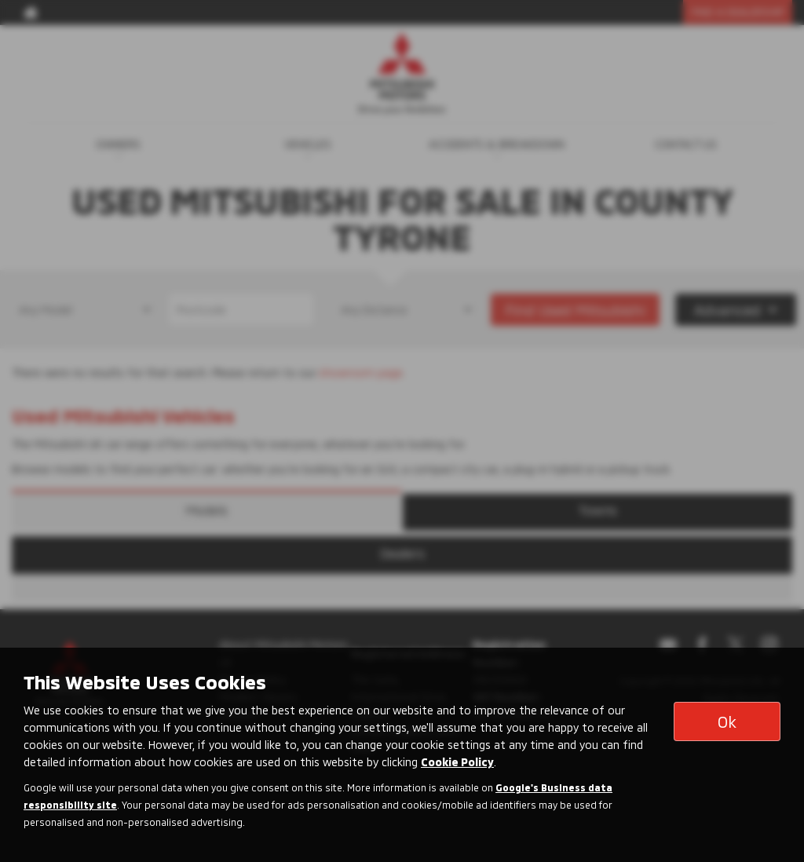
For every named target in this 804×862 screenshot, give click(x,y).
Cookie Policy (457, 762)
